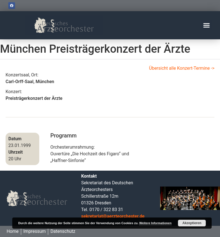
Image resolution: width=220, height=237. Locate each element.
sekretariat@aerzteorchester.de (113, 216)
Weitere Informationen (155, 223)
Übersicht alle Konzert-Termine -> (181, 68)
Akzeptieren (191, 223)
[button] (206, 25)
